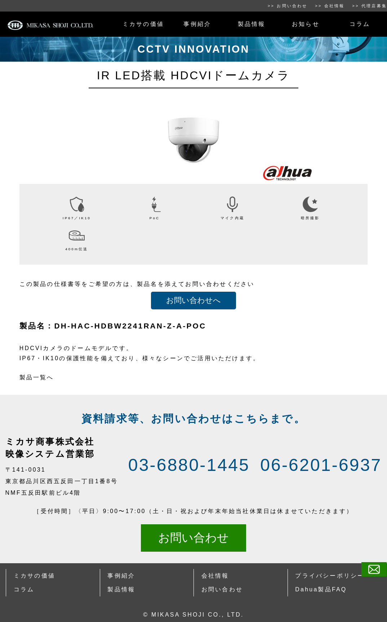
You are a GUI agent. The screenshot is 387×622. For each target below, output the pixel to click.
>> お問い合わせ (288, 6)
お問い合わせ (193, 537)
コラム (360, 24)
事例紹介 (197, 24)
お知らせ (306, 24)
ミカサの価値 (143, 24)
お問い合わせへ (193, 300)
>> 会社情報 (330, 6)
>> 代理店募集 (369, 6)
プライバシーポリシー (329, 576)
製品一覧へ (36, 377)
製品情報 (252, 24)
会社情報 (215, 576)
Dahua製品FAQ (321, 589)
